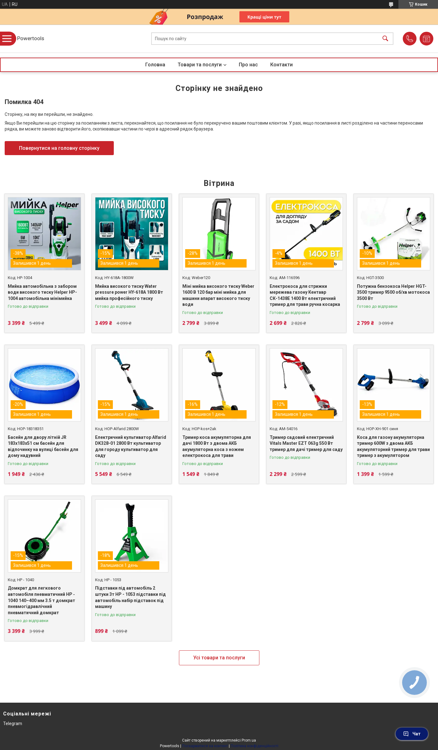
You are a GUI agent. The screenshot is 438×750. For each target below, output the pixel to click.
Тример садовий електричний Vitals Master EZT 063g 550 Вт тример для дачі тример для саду (306, 443)
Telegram (12, 723)
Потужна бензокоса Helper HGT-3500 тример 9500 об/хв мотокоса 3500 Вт (393, 292)
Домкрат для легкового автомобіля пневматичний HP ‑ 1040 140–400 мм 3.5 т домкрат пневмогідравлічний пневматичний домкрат (41, 600)
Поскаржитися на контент (205, 746)
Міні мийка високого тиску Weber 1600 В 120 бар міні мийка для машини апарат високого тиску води (218, 295)
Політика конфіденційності (254, 746)
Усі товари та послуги (219, 658)
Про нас (248, 65)
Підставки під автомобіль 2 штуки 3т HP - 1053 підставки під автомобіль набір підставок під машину (130, 597)
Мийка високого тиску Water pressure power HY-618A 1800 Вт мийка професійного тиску (129, 292)
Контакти (281, 65)
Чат (412, 734)
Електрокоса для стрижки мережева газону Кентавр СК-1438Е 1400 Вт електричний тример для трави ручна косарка (305, 295)
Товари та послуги (200, 65)
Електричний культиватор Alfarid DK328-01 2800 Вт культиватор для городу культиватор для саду (130, 446)
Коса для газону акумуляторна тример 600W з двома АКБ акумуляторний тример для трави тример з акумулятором (393, 446)
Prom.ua (249, 740)
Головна (155, 65)
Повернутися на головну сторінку (59, 148)
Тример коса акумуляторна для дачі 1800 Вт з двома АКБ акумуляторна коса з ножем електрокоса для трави (216, 446)
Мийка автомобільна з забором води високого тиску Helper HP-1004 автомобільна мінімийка (42, 292)
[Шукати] (385, 39)
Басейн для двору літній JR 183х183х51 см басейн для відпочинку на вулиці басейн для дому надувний (43, 446)
